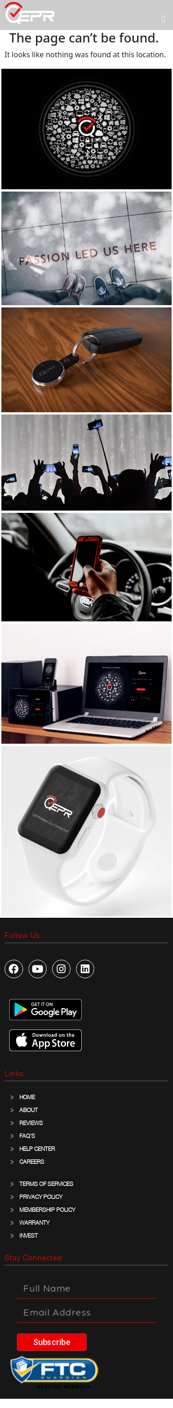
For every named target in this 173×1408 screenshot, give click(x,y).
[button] (163, 19)
